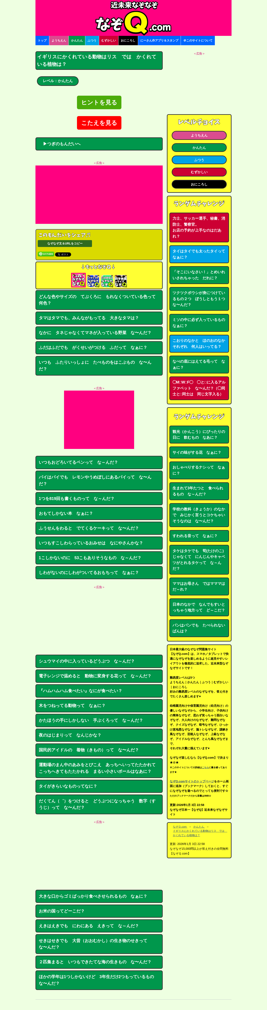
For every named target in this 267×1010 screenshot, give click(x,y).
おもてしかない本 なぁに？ (66, 513)
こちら (205, 767)
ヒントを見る (99, 102)
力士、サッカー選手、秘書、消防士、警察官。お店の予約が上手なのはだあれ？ (199, 227)
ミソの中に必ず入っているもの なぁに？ (201, 323)
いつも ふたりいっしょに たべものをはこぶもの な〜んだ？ (95, 365)
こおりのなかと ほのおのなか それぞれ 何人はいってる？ (201, 343)
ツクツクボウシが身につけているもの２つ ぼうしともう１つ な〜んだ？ (201, 299)
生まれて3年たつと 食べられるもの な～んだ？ (198, 491)
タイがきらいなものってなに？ (68, 786)
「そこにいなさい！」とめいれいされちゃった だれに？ (199, 275)
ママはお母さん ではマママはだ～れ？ (199, 586)
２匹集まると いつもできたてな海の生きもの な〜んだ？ (95, 962)
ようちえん (59, 40)
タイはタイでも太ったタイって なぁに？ (201, 254)
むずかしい (108, 40)
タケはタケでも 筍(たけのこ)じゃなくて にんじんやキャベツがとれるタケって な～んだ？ (199, 560)
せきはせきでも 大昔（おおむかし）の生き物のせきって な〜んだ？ (95, 944)
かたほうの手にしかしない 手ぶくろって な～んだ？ (91, 720)
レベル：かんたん (58, 81)
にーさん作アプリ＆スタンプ (159, 40)
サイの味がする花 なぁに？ (197, 452)
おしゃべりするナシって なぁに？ (199, 470)
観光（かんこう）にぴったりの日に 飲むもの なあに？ (199, 435)
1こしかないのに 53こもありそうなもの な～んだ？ (90, 557)
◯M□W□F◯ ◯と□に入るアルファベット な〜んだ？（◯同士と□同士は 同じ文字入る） (199, 388)
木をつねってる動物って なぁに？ (72, 705)
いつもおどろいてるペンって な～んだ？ (78, 462)
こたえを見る (99, 123)
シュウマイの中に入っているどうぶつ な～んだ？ (87, 661)
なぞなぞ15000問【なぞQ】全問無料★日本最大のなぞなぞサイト (133, 18)
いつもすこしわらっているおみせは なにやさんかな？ (91, 543)
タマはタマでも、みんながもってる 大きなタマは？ (89, 318)
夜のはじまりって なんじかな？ (70, 735)
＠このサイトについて (198, 40)
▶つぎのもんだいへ (60, 144)
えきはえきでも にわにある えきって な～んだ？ (89, 926)
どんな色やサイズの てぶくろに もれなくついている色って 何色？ (99, 300)
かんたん (77, 40)
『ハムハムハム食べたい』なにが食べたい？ (80, 690)
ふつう (92, 40)
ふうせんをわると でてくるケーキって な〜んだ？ (89, 528)
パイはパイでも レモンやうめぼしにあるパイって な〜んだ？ (95, 480)
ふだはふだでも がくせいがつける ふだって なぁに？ (93, 347)
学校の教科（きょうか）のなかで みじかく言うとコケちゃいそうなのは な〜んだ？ (199, 515)
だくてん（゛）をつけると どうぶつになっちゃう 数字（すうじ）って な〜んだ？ (97, 804)
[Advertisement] (99, 194)
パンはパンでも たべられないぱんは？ (199, 628)
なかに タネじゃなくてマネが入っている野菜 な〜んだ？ (95, 332)
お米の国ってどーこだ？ (62, 911)
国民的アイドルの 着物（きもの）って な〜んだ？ (89, 750)
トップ (42, 40)
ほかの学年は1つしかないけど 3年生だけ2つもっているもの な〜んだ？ (98, 980)
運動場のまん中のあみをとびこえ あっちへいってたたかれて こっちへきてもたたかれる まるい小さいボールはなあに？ (99, 768)
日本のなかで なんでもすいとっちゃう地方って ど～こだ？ (199, 607)
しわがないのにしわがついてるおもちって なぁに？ (89, 572)
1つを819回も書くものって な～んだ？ (77, 498)
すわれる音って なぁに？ (195, 536)
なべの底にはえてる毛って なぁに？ (199, 364)
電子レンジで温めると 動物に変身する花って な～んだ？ (95, 676)
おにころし (128, 40)
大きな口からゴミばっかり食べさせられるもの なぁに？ (93, 896)
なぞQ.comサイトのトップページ (192, 781)
